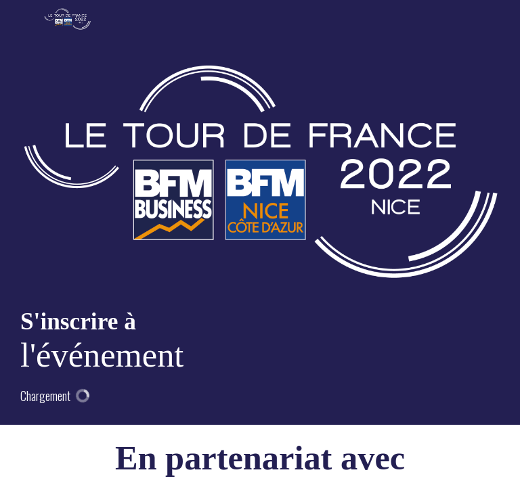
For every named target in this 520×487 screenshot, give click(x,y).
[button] (20, 20)
